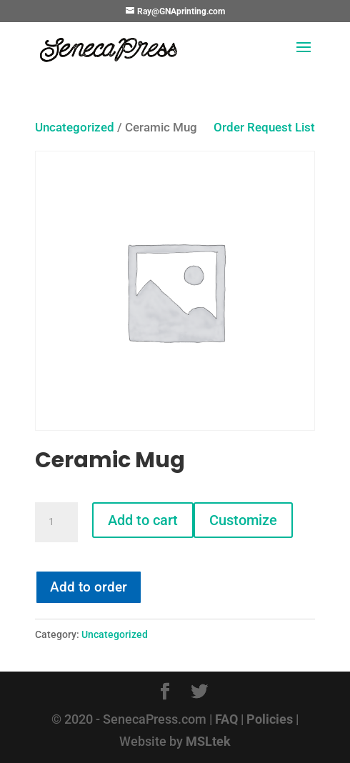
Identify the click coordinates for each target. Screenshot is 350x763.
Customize (243, 520)
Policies (269, 719)
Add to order (88, 587)
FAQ (226, 719)
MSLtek (208, 741)
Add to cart (143, 520)
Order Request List (257, 127)
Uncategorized (74, 127)
